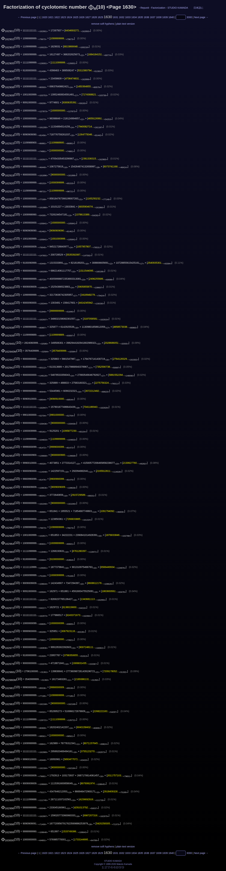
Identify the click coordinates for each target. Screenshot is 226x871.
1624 (69, 17)
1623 (63, 17)
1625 (75, 17)
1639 (165, 17)
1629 (100, 17)
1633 (128, 17)
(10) (10, 30)
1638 (159, 17)
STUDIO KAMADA (178, 7)
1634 (134, 17)
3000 (189, 17)
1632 (121, 17)
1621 (50, 17)
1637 (152, 17)
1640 (171, 17)
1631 (115, 17)
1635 (140, 17)
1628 (94, 17)
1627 (88, 17)
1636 (146, 17)
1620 (44, 17)
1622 (57, 17)
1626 (82, 17)
